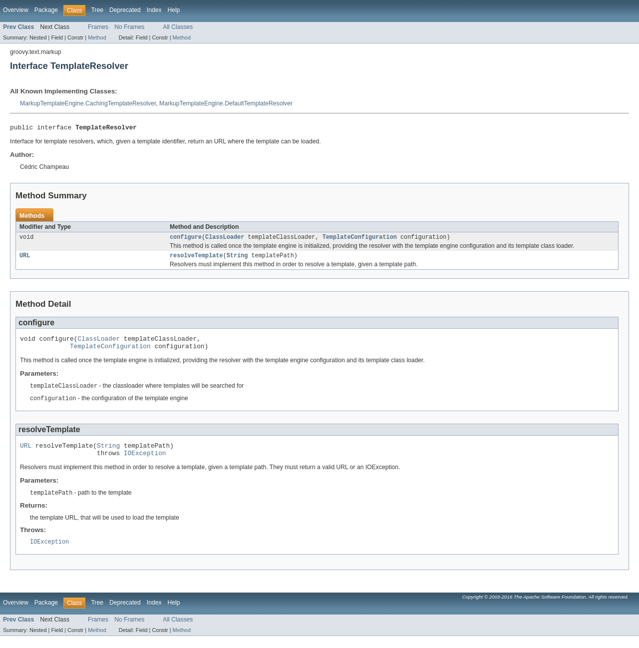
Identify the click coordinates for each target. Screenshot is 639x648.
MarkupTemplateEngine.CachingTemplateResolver (88, 103)
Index (154, 9)
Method (97, 37)
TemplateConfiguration (359, 239)
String (237, 259)
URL (24, 259)
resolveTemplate (196, 259)
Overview (15, 9)
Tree (97, 9)
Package (46, 9)
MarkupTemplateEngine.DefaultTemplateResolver (226, 103)
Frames (98, 26)
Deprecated (125, 9)
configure (186, 239)
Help (174, 9)
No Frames (129, 26)
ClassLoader (224, 239)
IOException (145, 463)
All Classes (178, 26)
